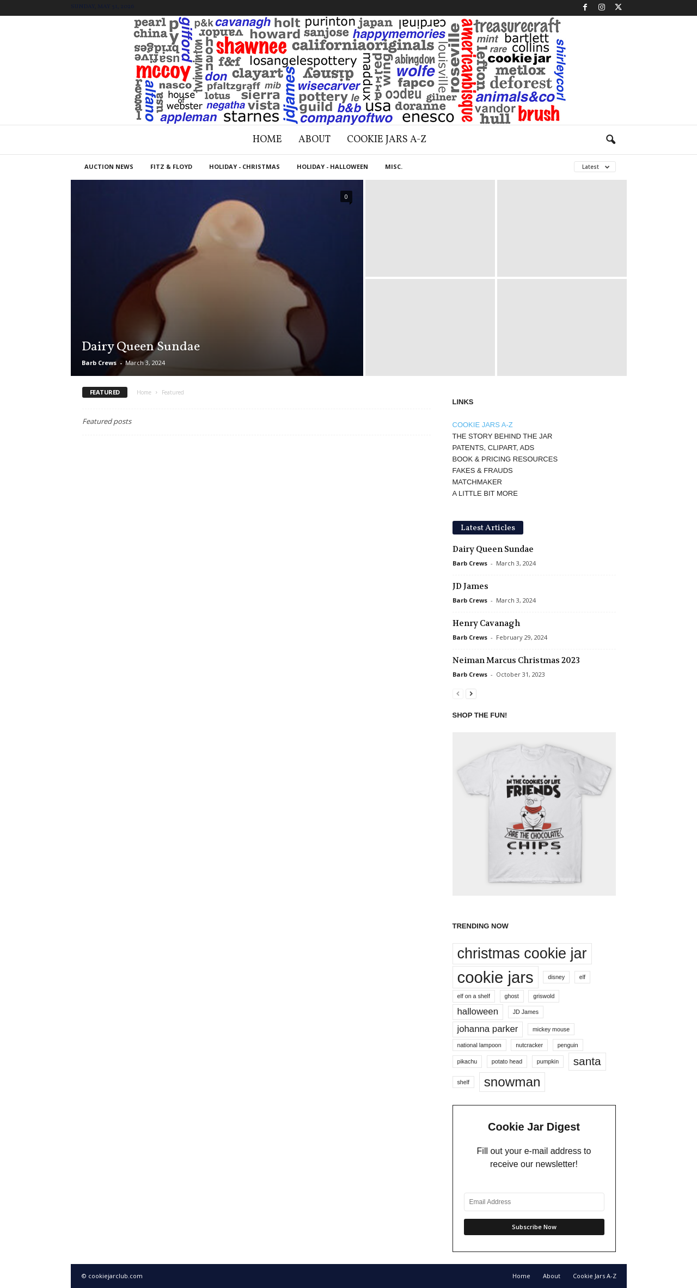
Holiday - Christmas (244, 166)
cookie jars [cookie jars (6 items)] (495, 977)
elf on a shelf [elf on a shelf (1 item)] (473, 996)
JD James (470, 586)
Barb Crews (99, 363)
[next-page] (471, 693)
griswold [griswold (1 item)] (543, 996)
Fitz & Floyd (171, 166)
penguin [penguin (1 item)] (568, 1045)
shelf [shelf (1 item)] (463, 1082)
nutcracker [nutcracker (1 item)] (529, 1045)
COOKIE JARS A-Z (483, 425)
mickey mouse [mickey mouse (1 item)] (551, 1029)
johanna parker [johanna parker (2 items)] (487, 1029)
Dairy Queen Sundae (141, 347)
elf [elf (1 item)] (582, 977)
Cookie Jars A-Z (386, 140)
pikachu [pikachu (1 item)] (467, 1061)
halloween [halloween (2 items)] (478, 1011)
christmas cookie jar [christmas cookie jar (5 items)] (522, 953)
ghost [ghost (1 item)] (512, 996)
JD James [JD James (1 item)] (526, 1011)
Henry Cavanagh (486, 623)
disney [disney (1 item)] (556, 977)
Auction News (108, 166)
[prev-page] (458, 693)
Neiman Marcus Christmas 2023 (516, 660)
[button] (610, 140)
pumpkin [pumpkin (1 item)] (548, 1061)
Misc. (393, 166)
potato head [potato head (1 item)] (507, 1061)
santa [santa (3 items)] (587, 1061)
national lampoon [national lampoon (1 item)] (479, 1045)
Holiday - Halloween (332, 166)
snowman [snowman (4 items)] (512, 1081)
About (314, 140)
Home (267, 140)
